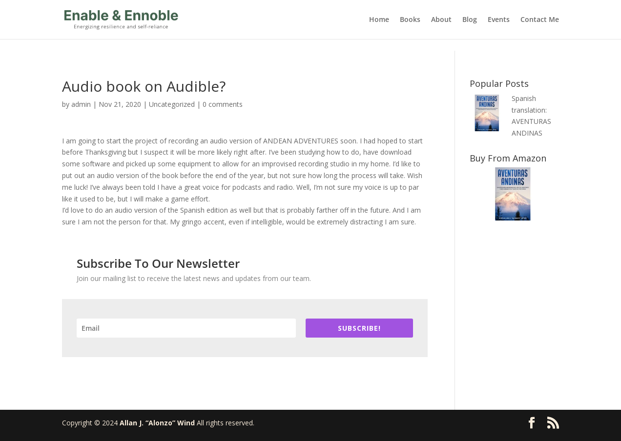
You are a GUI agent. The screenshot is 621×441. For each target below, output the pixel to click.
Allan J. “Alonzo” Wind (157, 422)
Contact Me (539, 20)
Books (410, 20)
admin (81, 104)
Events (499, 20)
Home (379, 20)
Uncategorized (172, 104)
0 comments (223, 104)
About (441, 20)
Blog (469, 20)
